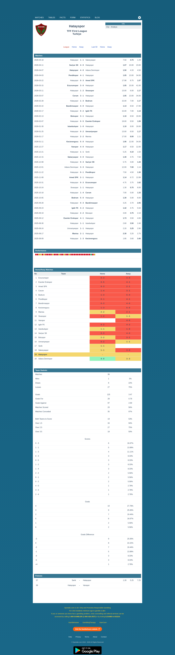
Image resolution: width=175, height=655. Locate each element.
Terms (87, 637)
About (95, 637)
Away (81, 47)
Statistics (85, 17)
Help (70, 637)
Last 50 (94, 47)
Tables (51, 17)
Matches (39, 17)
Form (72, 17)
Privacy (78, 637)
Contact (104, 637)
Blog (97, 17)
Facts (63, 17)
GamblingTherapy (89, 622)
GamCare (103, 622)
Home (74, 47)
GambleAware (74, 622)
